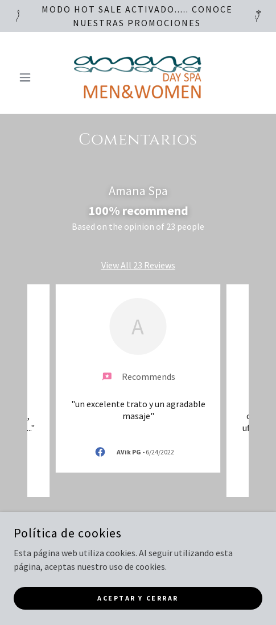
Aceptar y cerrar (138, 598)
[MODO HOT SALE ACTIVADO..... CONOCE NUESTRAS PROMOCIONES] (138, 16)
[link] (137, 77)
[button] (32, 77)
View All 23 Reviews (138, 265)
